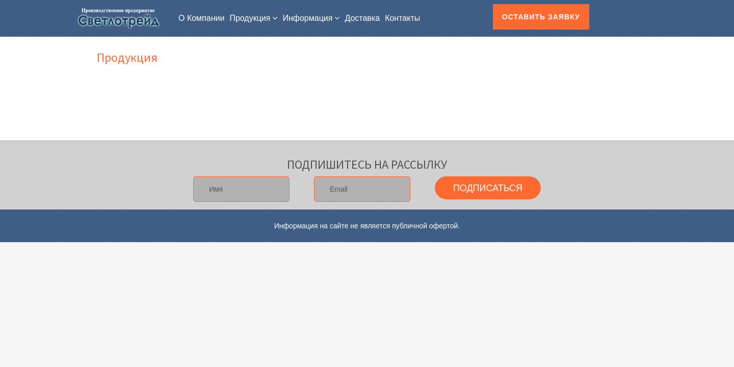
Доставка (362, 18)
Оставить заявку (541, 17)
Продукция (249, 18)
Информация (307, 18)
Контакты (402, 18)
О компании (201, 18)
